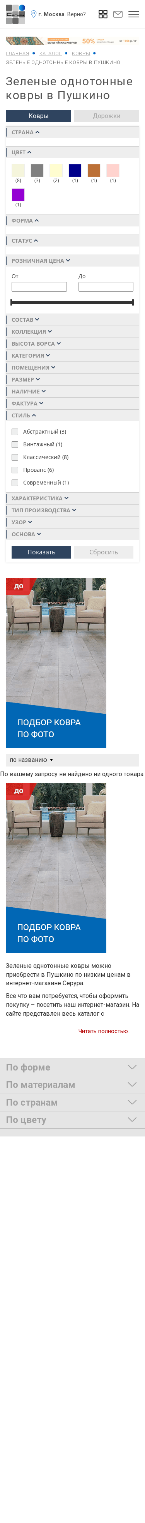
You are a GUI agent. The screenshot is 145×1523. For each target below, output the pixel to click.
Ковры (39, 116)
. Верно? (75, 14)
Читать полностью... (104, 1031)
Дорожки (106, 116)
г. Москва (51, 14)
